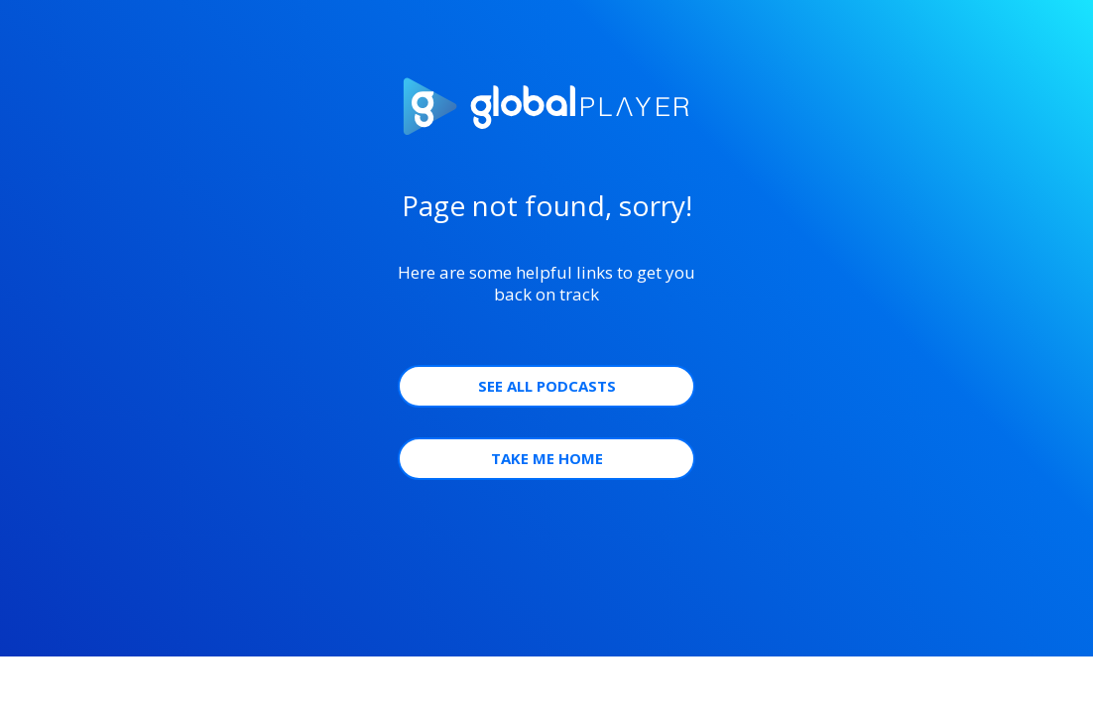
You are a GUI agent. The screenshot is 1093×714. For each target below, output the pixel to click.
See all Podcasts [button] (547, 386)
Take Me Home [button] (547, 458)
